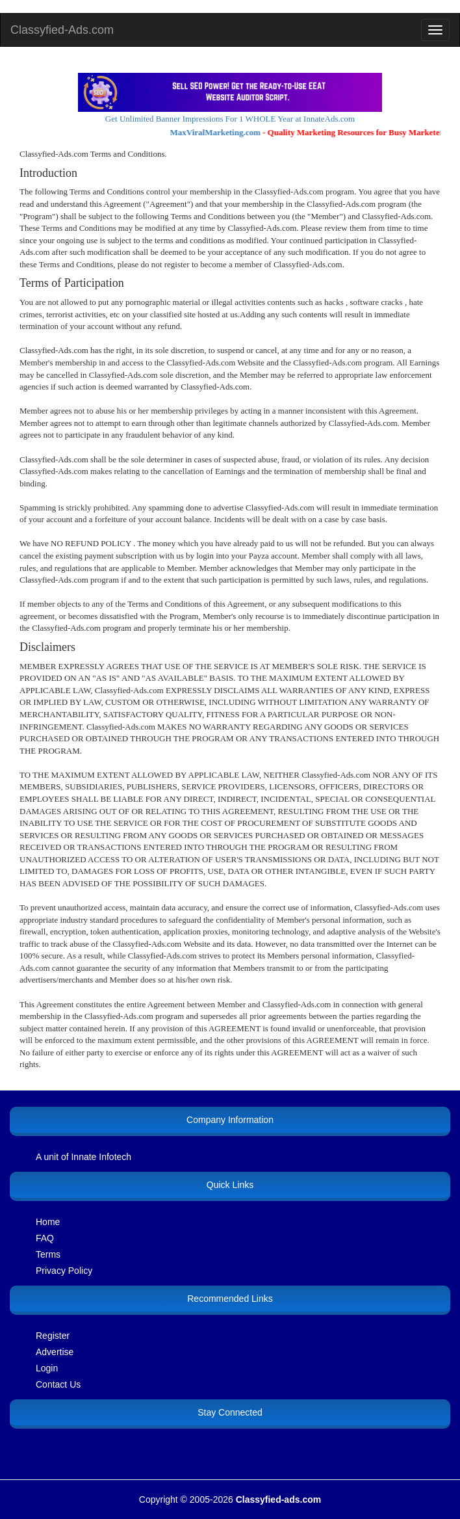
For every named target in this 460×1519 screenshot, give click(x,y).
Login (47, 1368)
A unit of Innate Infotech (83, 1157)
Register (53, 1335)
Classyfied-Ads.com (62, 29)
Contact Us (58, 1384)
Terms (48, 1254)
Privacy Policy (64, 1270)
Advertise (54, 1352)
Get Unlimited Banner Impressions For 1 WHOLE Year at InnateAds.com (230, 119)
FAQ (45, 1238)
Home (48, 1222)
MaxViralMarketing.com (218, 132)
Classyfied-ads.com (279, 1499)
